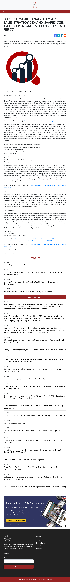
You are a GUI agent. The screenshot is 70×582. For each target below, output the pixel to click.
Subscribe (18, 567)
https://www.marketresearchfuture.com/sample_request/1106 (44, 121)
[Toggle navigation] (3, 11)
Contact (39, 548)
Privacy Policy (40, 543)
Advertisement (41, 546)
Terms (38, 540)
